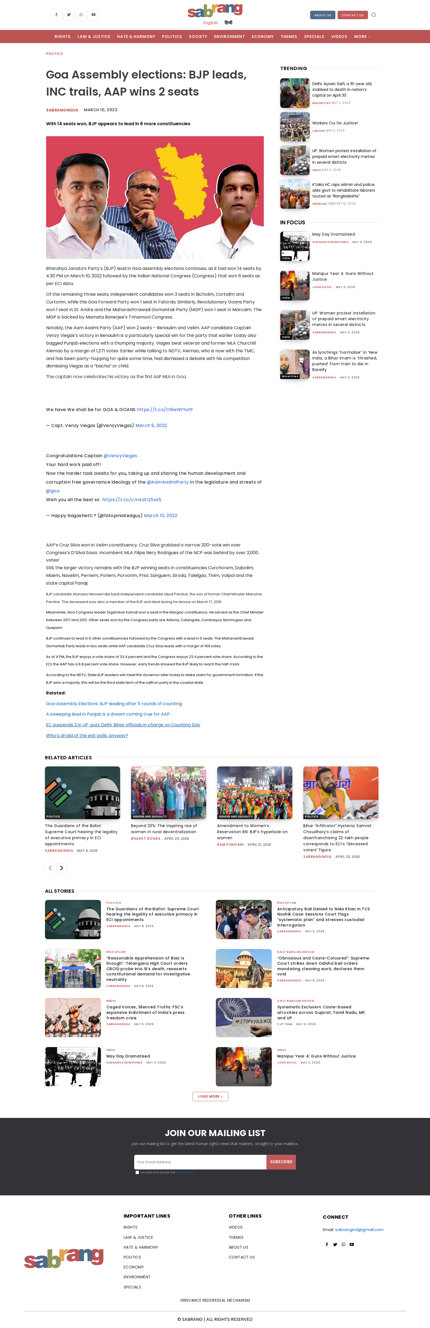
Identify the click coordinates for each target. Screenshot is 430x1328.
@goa (52, 491)
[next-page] (62, 868)
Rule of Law (286, 903)
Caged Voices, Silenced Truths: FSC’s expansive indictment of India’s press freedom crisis (145, 1012)
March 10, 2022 (160, 515)
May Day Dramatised (333, 234)
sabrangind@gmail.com (359, 1229)
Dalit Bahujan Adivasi (296, 952)
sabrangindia (324, 332)
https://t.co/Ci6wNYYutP (165, 409)
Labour (318, 131)
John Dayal (322, 287)
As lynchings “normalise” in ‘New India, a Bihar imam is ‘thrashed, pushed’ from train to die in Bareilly (344, 361)
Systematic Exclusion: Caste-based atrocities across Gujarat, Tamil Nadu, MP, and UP (321, 1012)
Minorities (321, 103)
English (210, 22)
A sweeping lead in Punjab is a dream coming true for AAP (108, 714)
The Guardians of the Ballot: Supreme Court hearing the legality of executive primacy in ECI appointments (152, 914)
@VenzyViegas (120, 456)
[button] (373, 14)
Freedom (319, 204)
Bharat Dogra (145, 838)
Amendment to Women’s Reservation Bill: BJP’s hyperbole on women (252, 832)
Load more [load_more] (210, 1096)
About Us (322, 15)
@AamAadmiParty (168, 482)
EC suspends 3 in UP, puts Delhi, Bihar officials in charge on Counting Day (123, 725)
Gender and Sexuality (150, 816)
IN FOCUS (292, 222)
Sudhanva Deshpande (330, 242)
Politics (54, 54)
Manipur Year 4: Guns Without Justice (316, 1056)
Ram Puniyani (230, 844)
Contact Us (353, 15)
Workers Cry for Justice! (335, 123)
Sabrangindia (62, 110)
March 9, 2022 (151, 425)
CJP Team (284, 1024)
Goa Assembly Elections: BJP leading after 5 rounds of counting (114, 704)
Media (111, 1001)
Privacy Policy (184, 1172)
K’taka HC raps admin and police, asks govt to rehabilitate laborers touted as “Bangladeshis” (343, 190)
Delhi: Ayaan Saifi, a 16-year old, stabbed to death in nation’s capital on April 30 (342, 89)
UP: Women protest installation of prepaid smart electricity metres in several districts (344, 156)
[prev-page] (50, 868)
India (316, 170)
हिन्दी (228, 22)
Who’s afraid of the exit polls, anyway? (87, 735)
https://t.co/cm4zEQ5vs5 (132, 499)
